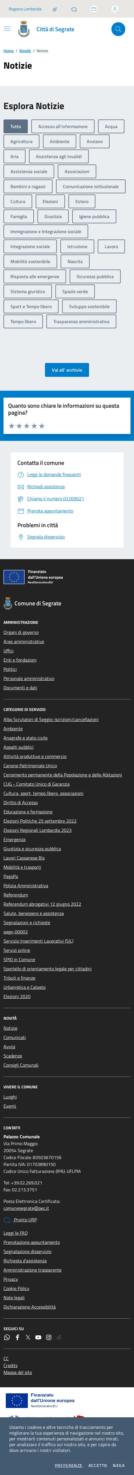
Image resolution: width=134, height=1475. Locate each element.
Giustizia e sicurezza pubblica (32, 848)
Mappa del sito (17, 1372)
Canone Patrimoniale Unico (30, 765)
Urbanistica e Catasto (24, 987)
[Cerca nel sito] (118, 29)
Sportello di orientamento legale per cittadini (47, 968)
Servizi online (16, 950)
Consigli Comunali (21, 1065)
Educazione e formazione (27, 811)
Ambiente (13, 728)
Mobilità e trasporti (22, 867)
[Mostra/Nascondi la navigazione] (6, 28)
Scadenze (12, 1055)
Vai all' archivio (67, 369)
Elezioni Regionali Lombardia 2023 (37, 830)
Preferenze (69, 1465)
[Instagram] (48, 1337)
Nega (119, 1465)
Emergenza (14, 839)
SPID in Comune (19, 959)
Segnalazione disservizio (27, 1251)
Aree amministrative (23, 641)
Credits (10, 1365)
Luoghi (10, 1096)
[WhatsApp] (6, 1337)
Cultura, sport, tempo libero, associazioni (43, 793)
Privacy (10, 1279)
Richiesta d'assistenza (25, 1260)
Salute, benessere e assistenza (33, 913)
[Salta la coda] (54, 9)
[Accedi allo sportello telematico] (94, 9)
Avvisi (9, 1046)
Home (8, 51)
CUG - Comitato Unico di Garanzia (36, 783)
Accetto (97, 1465)
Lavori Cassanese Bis (24, 857)
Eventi (9, 1105)
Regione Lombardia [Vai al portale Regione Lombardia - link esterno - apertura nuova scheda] (25, 9)
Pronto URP (20, 1220)
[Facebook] (17, 1337)
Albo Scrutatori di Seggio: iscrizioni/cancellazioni (51, 719)
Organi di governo (21, 632)
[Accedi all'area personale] (114, 9)
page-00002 (15, 931)
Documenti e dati (20, 687)
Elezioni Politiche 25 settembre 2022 (40, 820)
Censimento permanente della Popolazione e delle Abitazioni (62, 774)
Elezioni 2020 (16, 996)
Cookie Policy (16, 1288)
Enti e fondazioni (20, 659)
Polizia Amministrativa (25, 885)
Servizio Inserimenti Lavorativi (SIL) (38, 940)
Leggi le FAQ (15, 1232)
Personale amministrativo (28, 678)
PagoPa (10, 876)
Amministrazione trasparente (32, 1269)
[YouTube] (38, 1337)
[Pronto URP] (74, 9)
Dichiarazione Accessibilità (29, 1306)
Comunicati (14, 1037)
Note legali (14, 1297)
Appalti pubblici (18, 747)
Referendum (15, 894)
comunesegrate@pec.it (26, 1208)
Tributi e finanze (19, 977)
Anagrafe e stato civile (25, 737)
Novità (25, 51)
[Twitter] (27, 1337)
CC (6, 1358)
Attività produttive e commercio (34, 756)
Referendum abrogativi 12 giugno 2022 (42, 904)
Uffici (8, 650)
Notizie (10, 1028)
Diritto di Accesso (20, 802)
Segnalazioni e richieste (26, 922)
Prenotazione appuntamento (31, 1242)
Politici (10, 669)
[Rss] (59, 1337)
